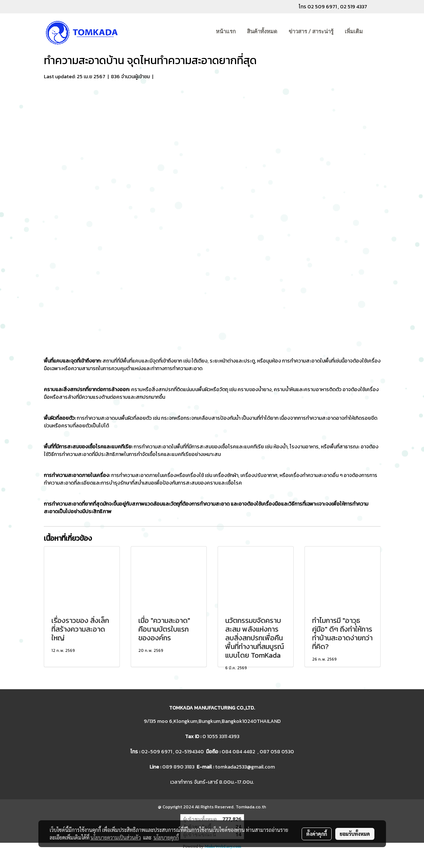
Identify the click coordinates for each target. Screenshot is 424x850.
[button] (375, 32)
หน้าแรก (226, 31)
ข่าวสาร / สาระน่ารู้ (311, 31)
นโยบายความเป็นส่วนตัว (116, 837)
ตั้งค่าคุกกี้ (316, 833)
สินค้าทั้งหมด (262, 31)
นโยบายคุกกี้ (166, 837)
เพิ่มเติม (354, 31)
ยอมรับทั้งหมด (355, 833)
